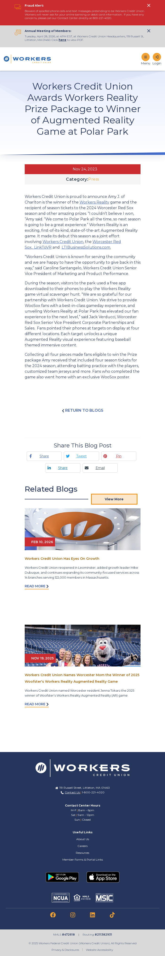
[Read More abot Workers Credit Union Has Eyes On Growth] (83, 529)
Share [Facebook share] (44, 456)
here (62, 40)
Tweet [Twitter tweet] (81, 456)
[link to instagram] (73, 915)
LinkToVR (42, 247)
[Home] (27, 59)
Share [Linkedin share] (63, 468)
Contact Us (72, 792)
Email (100, 468)
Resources (82, 852)
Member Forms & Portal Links (82, 859)
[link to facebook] (53, 915)
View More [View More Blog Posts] (114, 499)
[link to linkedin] (92, 915)
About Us (82, 839)
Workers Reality (94, 202)
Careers (82, 846)
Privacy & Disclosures (65, 950)
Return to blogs (82, 410)
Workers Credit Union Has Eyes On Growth (62, 558)
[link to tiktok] (112, 915)
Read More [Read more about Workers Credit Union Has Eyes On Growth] (37, 586)
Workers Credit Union (63, 241)
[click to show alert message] (148, 5)
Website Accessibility (100, 950)
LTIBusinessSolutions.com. (86, 247)
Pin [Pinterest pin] (118, 456)
